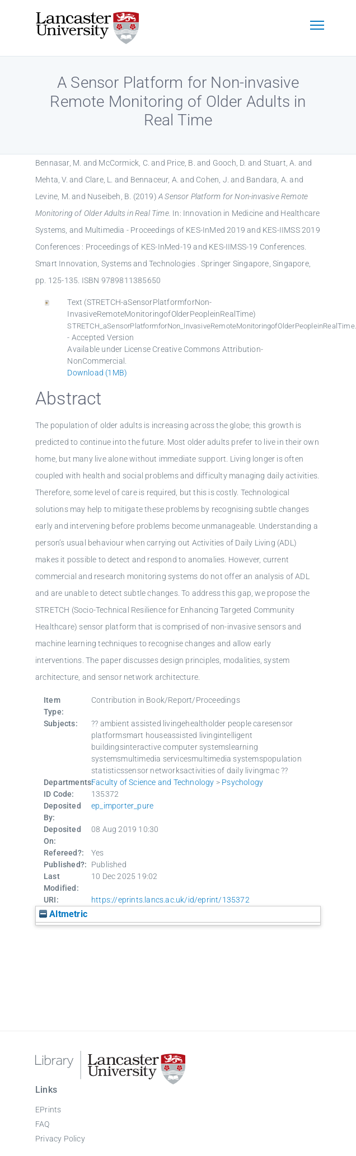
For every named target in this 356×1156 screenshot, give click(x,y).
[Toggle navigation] (317, 26)
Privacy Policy (60, 1138)
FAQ (42, 1124)
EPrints (48, 1109)
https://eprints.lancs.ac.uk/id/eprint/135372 (170, 899)
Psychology (242, 782)
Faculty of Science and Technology (152, 782)
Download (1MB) (97, 372)
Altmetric (63, 914)
